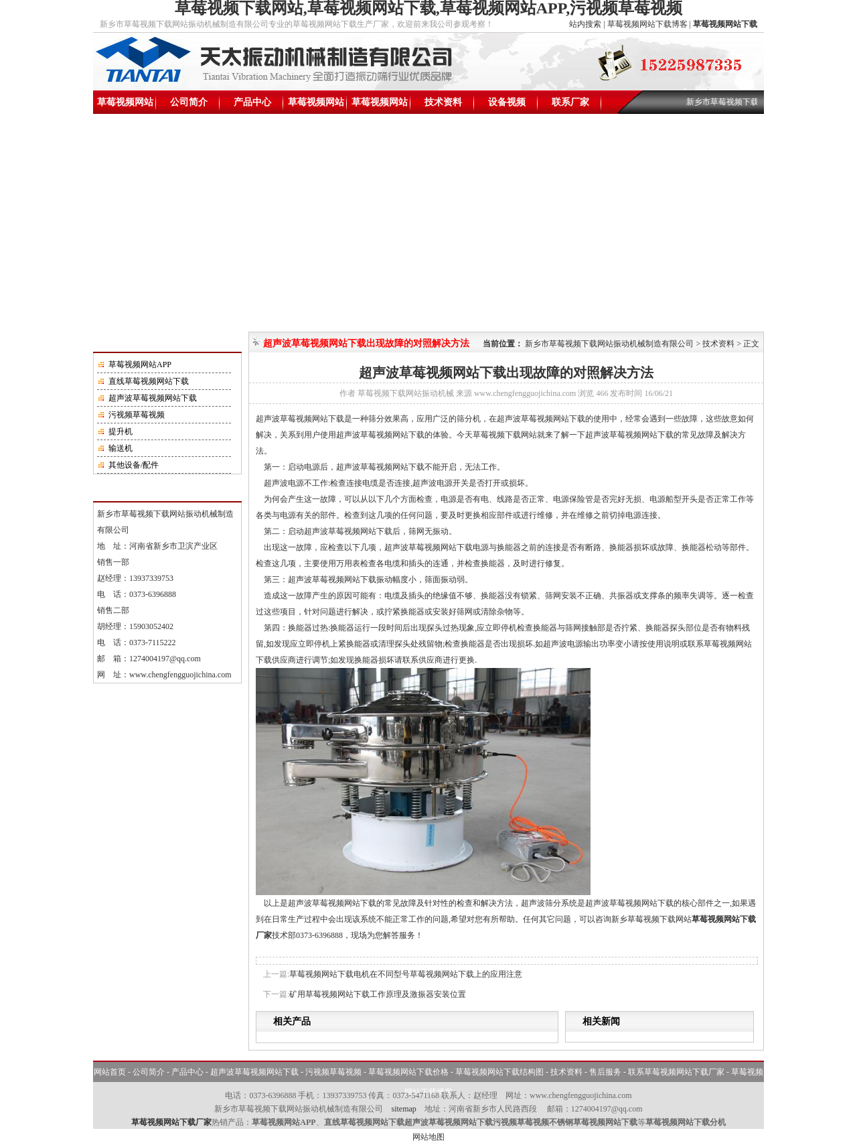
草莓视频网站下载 (125, 105)
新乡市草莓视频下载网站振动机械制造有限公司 (609, 343)
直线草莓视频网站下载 (148, 381)
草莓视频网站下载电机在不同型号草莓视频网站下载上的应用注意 (405, 974)
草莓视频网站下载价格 (316, 105)
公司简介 (189, 102)
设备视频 (507, 102)
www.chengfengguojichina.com (180, 674)
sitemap (403, 1109)
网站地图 (428, 1137)
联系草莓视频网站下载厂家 (676, 1072)
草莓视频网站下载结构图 (380, 105)
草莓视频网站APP (139, 364)
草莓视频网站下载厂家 (171, 1122)
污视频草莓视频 (136, 414)
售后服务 (605, 1072)
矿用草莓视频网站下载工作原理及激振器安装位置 (377, 994)
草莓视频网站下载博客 (647, 24)
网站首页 (110, 1072)
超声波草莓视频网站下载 (152, 398)
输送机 (120, 448)
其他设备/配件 (133, 465)
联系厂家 (570, 102)
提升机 (120, 431)
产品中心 (252, 102)
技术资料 (443, 102)
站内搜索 (585, 24)
